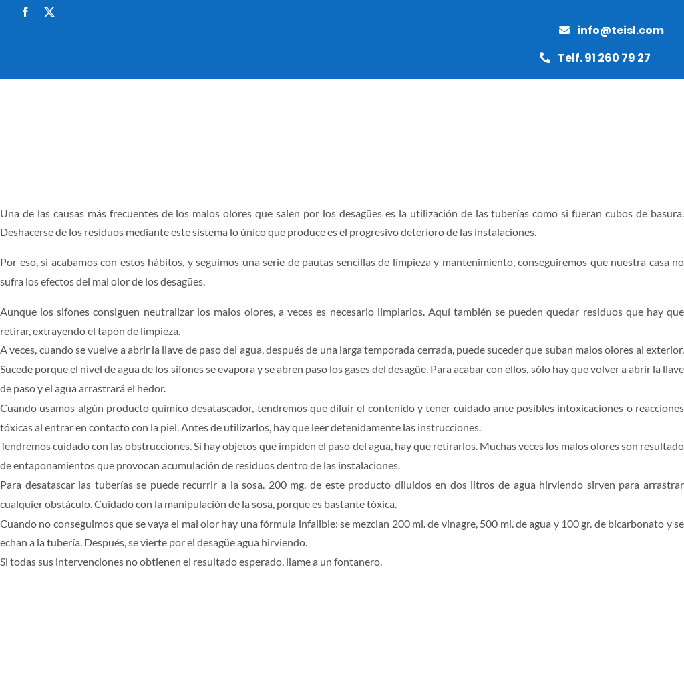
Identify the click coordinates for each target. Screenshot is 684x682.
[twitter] (49, 12)
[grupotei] (46, 84)
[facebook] (25, 12)
